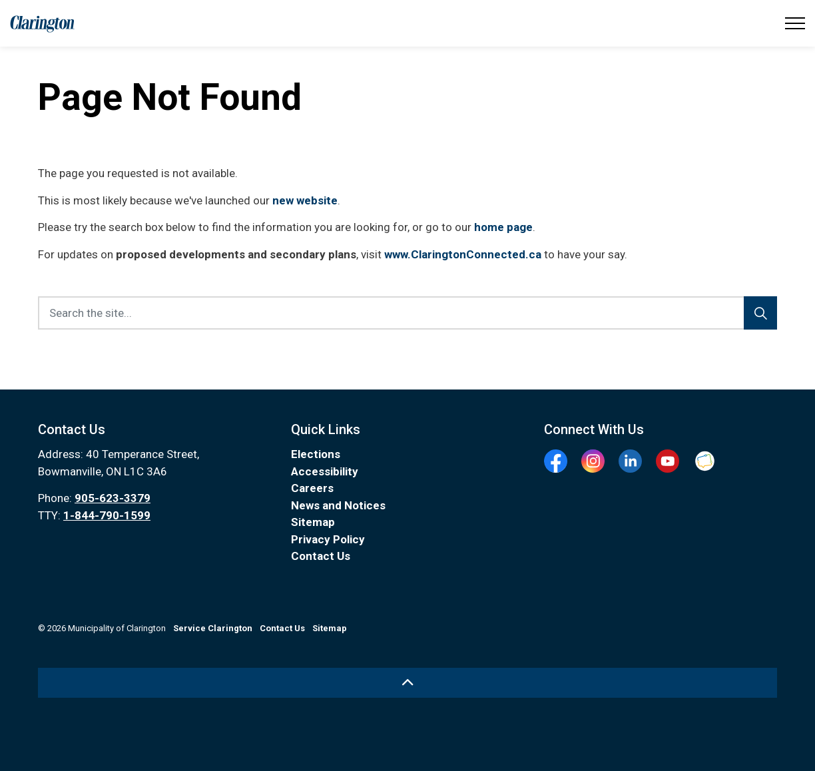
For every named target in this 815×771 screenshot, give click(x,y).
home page (503, 227)
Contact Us (320, 556)
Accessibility (324, 471)
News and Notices (338, 505)
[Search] (760, 313)
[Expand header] (795, 23)
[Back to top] (407, 683)
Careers (312, 488)
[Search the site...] (407, 313)
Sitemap (313, 522)
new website (305, 200)
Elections (315, 454)
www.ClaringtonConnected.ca (462, 254)
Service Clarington (212, 628)
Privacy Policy (328, 539)
